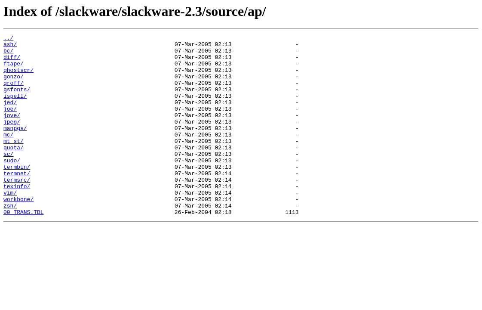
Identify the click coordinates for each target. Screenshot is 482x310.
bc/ (8, 54)
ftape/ (13, 70)
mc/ (8, 155)
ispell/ (15, 108)
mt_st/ (13, 163)
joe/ (10, 124)
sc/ (8, 178)
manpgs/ (15, 147)
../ (8, 39)
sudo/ (11, 186)
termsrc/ (16, 209)
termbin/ (16, 194)
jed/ (10, 116)
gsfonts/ (16, 101)
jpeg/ (11, 139)
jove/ (11, 132)
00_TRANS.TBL (23, 248)
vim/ (10, 225)
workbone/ (18, 232)
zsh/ (10, 240)
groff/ (13, 93)
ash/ (10, 46)
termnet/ (16, 201)
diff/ (11, 62)
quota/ (13, 170)
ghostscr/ (18, 77)
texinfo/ (16, 217)
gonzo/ (13, 85)
